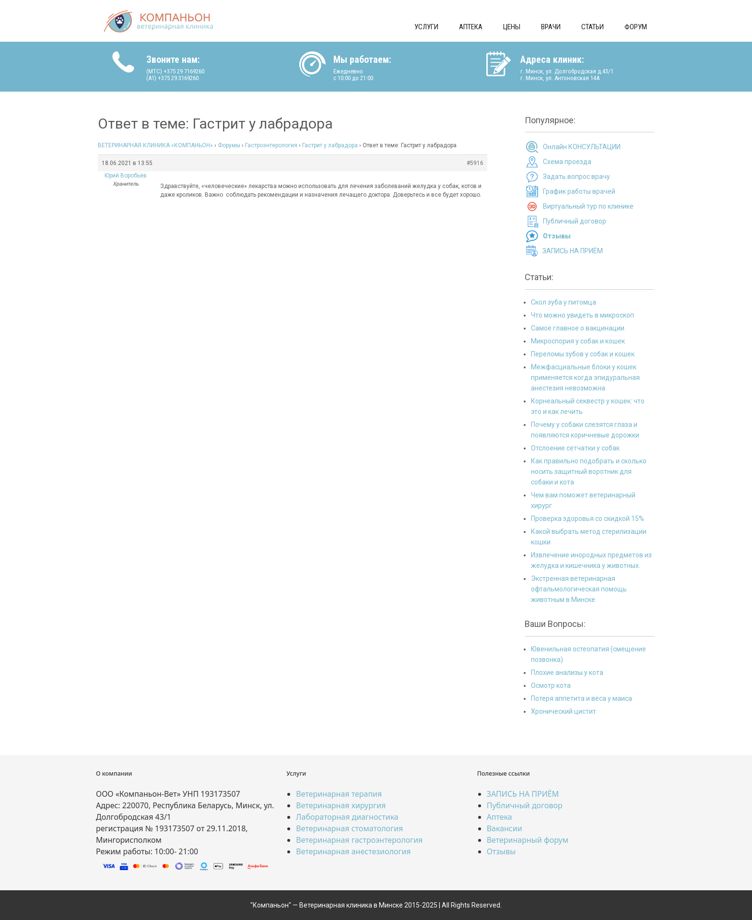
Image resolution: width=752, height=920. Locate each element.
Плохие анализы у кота (567, 672)
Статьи (592, 27)
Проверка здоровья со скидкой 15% (587, 518)
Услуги (426, 27)
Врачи (551, 27)
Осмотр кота (551, 685)
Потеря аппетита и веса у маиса (581, 698)
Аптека (470, 27)
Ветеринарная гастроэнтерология (359, 840)
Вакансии (504, 828)
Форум (635, 27)
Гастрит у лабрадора (330, 145)
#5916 (475, 163)
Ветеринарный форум (527, 840)
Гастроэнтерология (271, 145)
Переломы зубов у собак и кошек (582, 354)
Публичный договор (574, 221)
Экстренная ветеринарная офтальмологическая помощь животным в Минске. (579, 589)
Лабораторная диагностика (347, 817)
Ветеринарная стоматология (349, 828)
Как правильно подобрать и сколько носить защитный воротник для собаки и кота (588, 471)
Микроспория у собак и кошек (578, 341)
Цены (511, 27)
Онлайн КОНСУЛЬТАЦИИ (582, 147)
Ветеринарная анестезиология (353, 851)
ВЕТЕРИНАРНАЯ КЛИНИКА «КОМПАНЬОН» (155, 145)
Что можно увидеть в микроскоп (582, 315)
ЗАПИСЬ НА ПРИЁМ (572, 251)
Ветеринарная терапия (339, 794)
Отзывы (501, 851)
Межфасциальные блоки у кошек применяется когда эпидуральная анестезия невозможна (585, 377)
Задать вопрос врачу (576, 176)
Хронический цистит (563, 711)
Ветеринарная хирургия (341, 805)
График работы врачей (579, 191)
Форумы (229, 145)
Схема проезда (567, 161)
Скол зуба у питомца (563, 302)
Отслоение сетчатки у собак (575, 448)
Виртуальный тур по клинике (588, 206)
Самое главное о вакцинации (577, 328)
